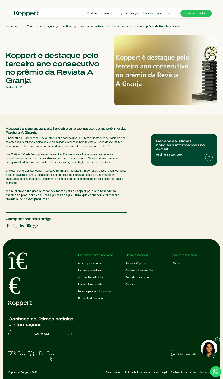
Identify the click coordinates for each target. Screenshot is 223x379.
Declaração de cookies (183, 372)
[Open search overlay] (170, 13)
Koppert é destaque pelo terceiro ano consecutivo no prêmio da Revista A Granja (130, 26)
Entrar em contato (196, 13)
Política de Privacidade (137, 372)
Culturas (107, 13)
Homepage (12, 26)
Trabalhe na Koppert (138, 277)
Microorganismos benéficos (94, 291)
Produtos (92, 13)
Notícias (67, 26)
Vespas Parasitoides (90, 277)
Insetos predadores (90, 270)
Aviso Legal (160, 372)
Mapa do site (207, 372)
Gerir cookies (113, 372)
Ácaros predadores (90, 263)
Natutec (178, 263)
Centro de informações (41, 26)
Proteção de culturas (91, 298)
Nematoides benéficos (92, 284)
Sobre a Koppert (153, 13)
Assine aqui (53, 334)
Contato (130, 284)
